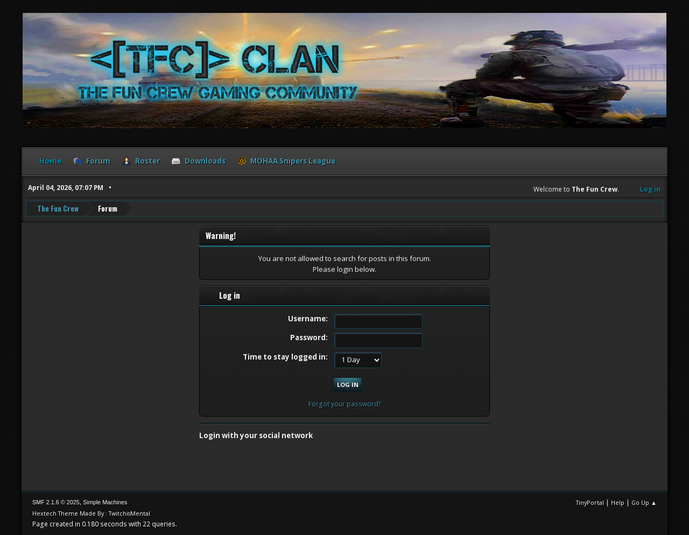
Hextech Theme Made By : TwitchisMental (91, 513)
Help (617, 502)
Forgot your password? (344, 404)
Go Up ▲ (644, 502)
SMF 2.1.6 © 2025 (56, 502)
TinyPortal (590, 502)
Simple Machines (105, 502)
